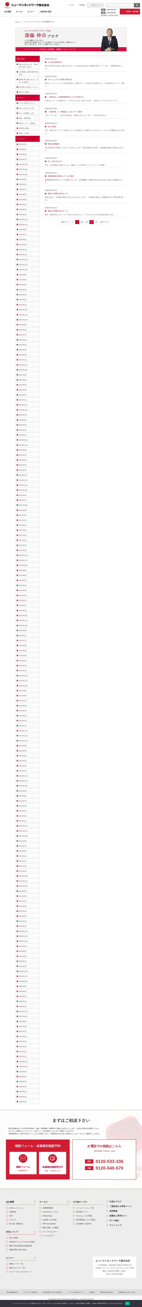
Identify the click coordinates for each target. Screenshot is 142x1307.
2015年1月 (23, 670)
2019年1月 (23, 475)
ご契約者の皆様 (45, 13)
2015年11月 (23, 620)
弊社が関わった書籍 (51, 1228)
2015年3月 (23, 661)
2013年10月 (23, 741)
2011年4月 (23, 856)
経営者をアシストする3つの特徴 (22, 1244)
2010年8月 (23, 896)
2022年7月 (23, 335)
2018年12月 (23, 480)
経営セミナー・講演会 (27, 123)
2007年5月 (23, 1041)
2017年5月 (23, 530)
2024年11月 (23, 224)
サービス (19, 13)
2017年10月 (23, 505)
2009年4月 (23, 956)
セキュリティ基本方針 (32, 1297)
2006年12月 (23, 1061)
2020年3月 (23, 430)
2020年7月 (23, 415)
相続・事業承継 (24, 118)
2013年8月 (23, 746)
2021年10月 (23, 370)
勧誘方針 (91, 1297)
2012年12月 (23, 776)
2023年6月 (23, 280)
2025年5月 (23, 199)
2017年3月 (23, 540)
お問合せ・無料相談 (131, 11)
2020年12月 (23, 405)
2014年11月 (23, 681)
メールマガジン (49, 1237)
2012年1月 (23, 821)
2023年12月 (23, 259)
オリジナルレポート (51, 1233)
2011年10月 (23, 836)
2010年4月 (23, 911)
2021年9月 (23, 375)
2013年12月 (23, 731)
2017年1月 (23, 550)
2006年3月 (23, 1102)
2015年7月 (23, 640)
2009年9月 (23, 946)
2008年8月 (23, 991)
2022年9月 (23, 325)
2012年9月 (23, 791)
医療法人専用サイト (119, 1216)
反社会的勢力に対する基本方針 (53, 1297)
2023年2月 (23, 300)
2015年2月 (23, 665)
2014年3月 (23, 716)
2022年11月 (23, 315)
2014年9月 (23, 691)
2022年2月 (23, 355)
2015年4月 (23, 655)
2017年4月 (23, 535)
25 (87, 222)
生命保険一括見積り (84, 1224)
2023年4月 (23, 290)
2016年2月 (23, 605)
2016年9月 (23, 570)
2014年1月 (23, 726)
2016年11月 (23, 560)
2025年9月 (23, 179)
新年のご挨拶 (24, 92)
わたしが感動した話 (26, 113)
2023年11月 (23, 265)
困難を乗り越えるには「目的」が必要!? (28, 81)
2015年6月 (23, 645)
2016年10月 (23, 565)
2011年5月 (23, 851)
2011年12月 (23, 826)
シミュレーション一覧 (85, 1208)
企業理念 (13, 1212)
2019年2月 (23, 470)
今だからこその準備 (84, 1216)
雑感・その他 (24, 133)
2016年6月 (23, 585)
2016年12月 (23, 555)
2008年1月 (23, 1006)
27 (96, 222)
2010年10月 (23, 886)
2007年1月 (23, 1056)
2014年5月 (23, 706)
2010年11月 (23, 881)
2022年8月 (23, 330)
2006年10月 (23, 1066)
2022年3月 (23, 350)
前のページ (65, 222)
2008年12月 (23, 971)
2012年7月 (23, 801)
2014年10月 (23, 686)
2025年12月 (23, 164)
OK (127, 1303)
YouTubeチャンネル (51, 1212)
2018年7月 (23, 500)
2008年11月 (23, 976)
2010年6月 (23, 906)
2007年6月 (23, 1036)
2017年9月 (23, 510)
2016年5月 (23, 590)
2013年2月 (23, 766)
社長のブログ (116, 1201)
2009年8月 (23, 951)
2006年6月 (23, 1087)
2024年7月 (23, 234)
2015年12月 (23, 615)
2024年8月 (23, 229)
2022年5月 (23, 345)
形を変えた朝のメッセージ (28, 87)
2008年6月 (23, 996)
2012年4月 (23, 811)
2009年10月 (23, 941)
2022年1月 (23, 360)
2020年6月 (23, 420)
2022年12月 (23, 310)
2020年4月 (23, 425)
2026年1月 (23, 159)
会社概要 (10, 1202)
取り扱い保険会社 (16, 1224)
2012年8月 (23, 796)
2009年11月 (23, 936)
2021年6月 (23, 385)
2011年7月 (23, 846)
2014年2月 (23, 721)
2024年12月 (23, 219)
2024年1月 (23, 255)
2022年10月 (23, 320)
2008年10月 (23, 981)
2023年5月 (23, 285)
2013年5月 (23, 751)
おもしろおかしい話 (26, 108)
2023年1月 (23, 305)
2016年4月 (23, 595)
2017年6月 (23, 525)
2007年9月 (23, 1021)
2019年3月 (23, 465)
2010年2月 (23, 921)
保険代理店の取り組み (18, 1254)
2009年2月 (23, 961)
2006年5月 (23, 1091)
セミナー (31, 13)
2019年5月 (23, 460)
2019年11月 (23, 440)
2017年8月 (23, 515)
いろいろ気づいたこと (27, 103)
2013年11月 (23, 736)
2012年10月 (23, 786)
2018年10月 (23, 490)
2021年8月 (23, 380)
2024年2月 (23, 250)
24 (82, 222)
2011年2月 (23, 866)
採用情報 (82, 5)
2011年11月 (23, 831)
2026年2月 (23, 154)
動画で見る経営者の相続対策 (21, 1250)
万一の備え (115, 1221)
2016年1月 (23, 610)
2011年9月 (23, 841)
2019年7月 (23, 455)
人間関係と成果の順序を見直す (28, 73)
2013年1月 (23, 771)
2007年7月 (23, 1031)
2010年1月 (23, 926)
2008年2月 (23, 1001)
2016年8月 (23, 575)
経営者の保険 (24, 128)
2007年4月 (23, 1046)
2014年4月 (23, 711)
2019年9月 (23, 450)
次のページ (104, 222)
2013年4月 (23, 756)
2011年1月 (23, 871)
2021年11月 (23, 365)
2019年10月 (23, 445)
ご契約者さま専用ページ (121, 1206)
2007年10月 (23, 1016)
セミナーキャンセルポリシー (21, 1276)
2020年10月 (23, 410)
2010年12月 (23, 876)
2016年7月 (23, 580)
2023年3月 (23, 295)
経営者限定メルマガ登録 (86, 1220)
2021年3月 (23, 400)
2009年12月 (23, 931)
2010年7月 (23, 901)
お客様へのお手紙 (50, 1220)
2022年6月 (23, 340)
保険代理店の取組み (105, 1297)
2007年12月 (23, 1011)
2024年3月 (23, 244)
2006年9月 (23, 1072)
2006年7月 (23, 1081)
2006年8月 (23, 1076)
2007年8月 (23, 1026)
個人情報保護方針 (14, 1297)
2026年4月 (23, 144)
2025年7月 (23, 189)
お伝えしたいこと (16, 1208)
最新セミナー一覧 (16, 1268)
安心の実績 (14, 1239)
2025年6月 (23, 194)
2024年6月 (23, 239)
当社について (12, 1232)
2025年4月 (23, 204)
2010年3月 (23, 916)
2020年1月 (23, 435)
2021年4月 (23, 395)
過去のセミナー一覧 (17, 1272)
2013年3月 (23, 761)
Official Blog (48, 1216)
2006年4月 (23, 1097)
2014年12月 (23, 676)
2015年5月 (23, 650)
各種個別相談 (48, 1208)
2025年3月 (23, 209)
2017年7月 (23, 520)
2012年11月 (23, 781)
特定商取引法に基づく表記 (124, 1297)
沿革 (11, 1216)
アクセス (71, 5)
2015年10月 (23, 625)
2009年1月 (23, 966)
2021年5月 (23, 390)
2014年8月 (23, 696)
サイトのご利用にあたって (76, 1297)
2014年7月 (23, 701)
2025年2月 (23, 214)
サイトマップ (116, 1226)
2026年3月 (23, 149)
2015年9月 (23, 630)
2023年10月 (23, 270)
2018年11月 (23, 485)
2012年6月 (23, 806)
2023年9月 (23, 275)
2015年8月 (23, 635)
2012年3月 (23, 816)
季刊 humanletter (50, 1224)
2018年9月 (23, 495)
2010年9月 (23, 891)
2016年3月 (23, 600)
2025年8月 (23, 184)
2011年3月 (23, 861)
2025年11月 (23, 169)
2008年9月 (23, 986)
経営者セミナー (82, 1212)
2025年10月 (23, 174)
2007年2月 (23, 1051)
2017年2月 (23, 545)
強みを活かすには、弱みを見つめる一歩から (28, 65)
